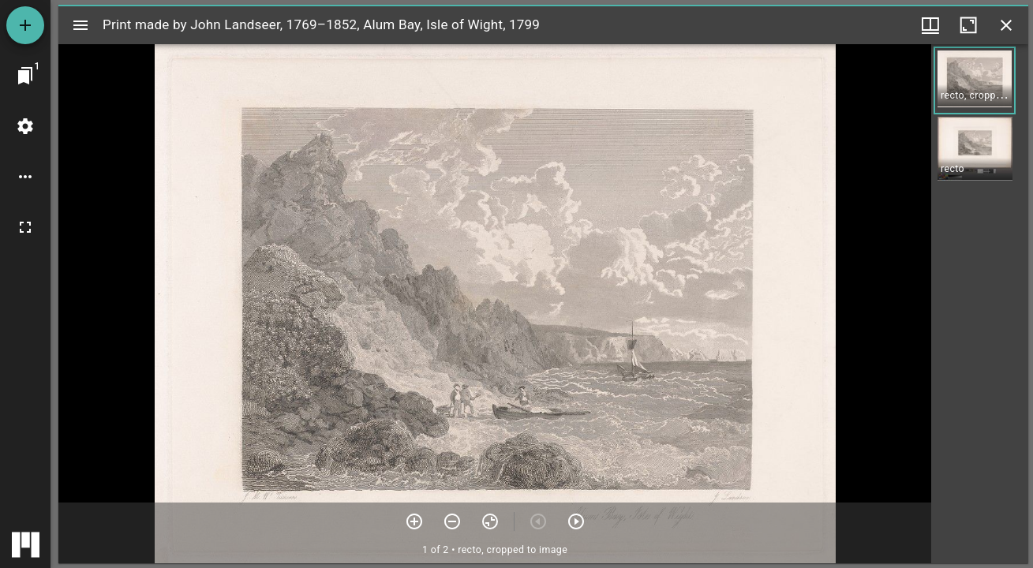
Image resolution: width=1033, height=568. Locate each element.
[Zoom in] (414, 521)
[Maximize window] (968, 25)
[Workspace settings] (25, 126)
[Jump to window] (25, 76)
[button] (975, 80)
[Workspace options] (25, 177)
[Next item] (576, 521)
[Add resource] (25, 25)
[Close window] (1006, 25)
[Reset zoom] (490, 521)
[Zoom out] (452, 521)
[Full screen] (25, 227)
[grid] (979, 303)
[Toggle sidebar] (80, 25)
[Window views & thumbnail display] (930, 25)
